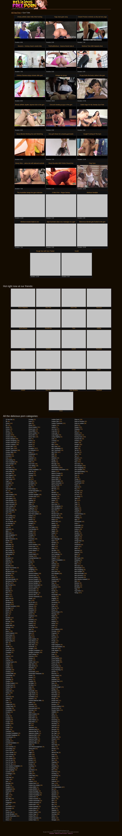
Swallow (76, 440)
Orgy (53, 562)
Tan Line (76, 452)
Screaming (54, 721)
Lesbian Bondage (33, 791)
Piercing (54, 614)
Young (76, 592)
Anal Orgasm (9, 475)
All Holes (8, 433)
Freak (30, 540)
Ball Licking (9, 550)
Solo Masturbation (56, 787)
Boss (7, 614)
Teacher (76, 458)
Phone (53, 610)
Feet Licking (32, 489)
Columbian (8, 708)
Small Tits (54, 771)
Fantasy (31, 475)
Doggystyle (9, 802)
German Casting (33, 577)
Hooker (31, 675)
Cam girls (8, 648)
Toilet (75, 504)
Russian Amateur (56, 706)
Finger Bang (32, 506)
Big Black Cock (10, 571)
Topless (76, 508)
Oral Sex (54, 556)
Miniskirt (54, 492)
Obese (53, 544)
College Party (9, 706)
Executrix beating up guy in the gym (61, 104)
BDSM (7, 540)
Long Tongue (55, 435)
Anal (7, 458)
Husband (31, 698)
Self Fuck (54, 727)
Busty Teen (9, 639)
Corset (7, 716)
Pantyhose (54, 587)
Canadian (8, 652)
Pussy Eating (55, 658)
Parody (53, 591)
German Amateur (33, 573)
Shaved (54, 739)
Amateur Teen (9, 448)
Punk (53, 654)
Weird (76, 554)
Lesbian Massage (33, 806)
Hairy (30, 637)
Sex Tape (54, 733)
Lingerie (54, 425)
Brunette (8, 621)
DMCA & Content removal (61, 833)
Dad (7, 781)
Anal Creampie (10, 464)
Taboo (76, 448)
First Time (31, 510)
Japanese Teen (33, 741)
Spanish (54, 795)
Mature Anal (55, 477)
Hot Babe (31, 683)
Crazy (7, 729)
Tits (75, 500)
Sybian (76, 446)
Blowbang (8, 602)
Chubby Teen (9, 687)
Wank (76, 548)
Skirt (53, 760)
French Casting (33, 548)
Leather (31, 777)
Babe (7, 542)
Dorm (7, 810)
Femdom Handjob (33, 494)
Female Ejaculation (34, 490)
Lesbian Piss (32, 816)
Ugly (75, 519)
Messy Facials (55, 485)
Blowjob (8, 604)
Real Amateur (55, 675)
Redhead (54, 679)
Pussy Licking (55, 662)
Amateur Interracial (11, 442)
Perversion (54, 602)
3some (7, 423)
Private (53, 641)
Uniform (76, 529)
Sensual (54, 729)
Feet (30, 487)
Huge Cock (32, 694)
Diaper (7, 793)
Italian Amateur (33, 714)
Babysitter (8, 544)
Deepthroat (9, 789)
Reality (53, 677)
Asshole (8, 525)
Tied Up (76, 487)
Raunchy (54, 673)
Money (53, 512)
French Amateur (33, 544)
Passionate (55, 594)
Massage (54, 464)
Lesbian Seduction (34, 818)
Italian (30, 712)
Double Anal (9, 812)
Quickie (54, 671)
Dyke (30, 423)
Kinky (30, 756)
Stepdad (54, 810)
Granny (31, 623)
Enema (30, 440)
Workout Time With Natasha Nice (92, 46)
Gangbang (31, 569)
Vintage (76, 539)
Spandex (54, 793)
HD (29, 635)
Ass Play (8, 519)
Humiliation (32, 696)
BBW (7, 531)
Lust (53, 442)
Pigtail (53, 616)
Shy (53, 750)
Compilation (9, 710)
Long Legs (54, 433)
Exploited (31, 458)
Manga (53, 460)
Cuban (7, 739)
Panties (54, 585)
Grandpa (31, 621)
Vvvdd (77, 251)
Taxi (75, 456)
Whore (76, 562)
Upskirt (76, 531)
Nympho (54, 542)
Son (53, 789)
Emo (30, 438)
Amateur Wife (9, 452)
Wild (75, 581)
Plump (53, 623)
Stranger (54, 820)
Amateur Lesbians (11, 444)
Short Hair (54, 745)
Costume (8, 720)
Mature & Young (56, 473)
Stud (75, 431)
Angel (7, 481)
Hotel (30, 687)
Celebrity (8, 668)
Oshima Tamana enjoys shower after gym (30, 75)
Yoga (75, 589)
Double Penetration (11, 816)
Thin (75, 477)
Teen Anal (77, 464)
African (7, 431)
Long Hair (54, 431)
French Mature (33, 550)
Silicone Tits (55, 752)
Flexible (31, 523)
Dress (7, 820)
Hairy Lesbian (32, 639)
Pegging (54, 598)
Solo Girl (54, 785)
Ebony (30, 425)
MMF (53, 454)
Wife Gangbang (78, 569)
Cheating (8, 671)
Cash (7, 658)
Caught (8, 666)
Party (53, 592)
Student (76, 433)
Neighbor (54, 527)
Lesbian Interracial (34, 802)
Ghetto (30, 598)
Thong (76, 479)
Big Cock (8, 577)
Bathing (8, 560)
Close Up (8, 696)
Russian (54, 704)
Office (53, 546)
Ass (7, 514)
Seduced (54, 725)
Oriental (54, 564)
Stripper (76, 427)
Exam (30, 452)
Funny (30, 562)
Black (7, 596)
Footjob (31, 531)
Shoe (53, 741)
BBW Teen (8, 537)
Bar (7, 556)
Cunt (7, 775)
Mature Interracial (56, 483)
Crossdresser (9, 737)
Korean (31, 764)
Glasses (31, 608)
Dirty (7, 797)
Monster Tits (55, 515)
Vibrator (76, 537)
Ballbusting (9, 554)
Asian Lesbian (9, 506)
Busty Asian (9, 635)
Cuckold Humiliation (11, 743)
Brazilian (8, 617)
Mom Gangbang (56, 506)
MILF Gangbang (56, 448)
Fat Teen (31, 485)
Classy (7, 693)
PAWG (53, 567)
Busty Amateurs (10, 633)
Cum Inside (9, 756)
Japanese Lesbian (33, 733)
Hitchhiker (31, 668)
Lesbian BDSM (33, 789)
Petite (53, 606)
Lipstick (54, 427)
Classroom (8, 691)
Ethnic (30, 446)
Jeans (30, 745)
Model (53, 500)
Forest (30, 537)
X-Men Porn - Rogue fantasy (61, 192)
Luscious (54, 440)
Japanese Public (33, 739)
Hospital (31, 681)
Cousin (7, 725)
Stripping (76, 429)
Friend (30, 552)
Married (54, 462)
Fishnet (31, 515)
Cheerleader (9, 675)
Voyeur (76, 546)
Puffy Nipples (55, 650)
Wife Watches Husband (80, 579)
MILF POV (54, 452)
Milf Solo (54, 489)
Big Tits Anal (9, 585)
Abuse (7, 427)
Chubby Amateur (10, 683)
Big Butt (8, 575)
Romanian (54, 694)
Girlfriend (31, 604)
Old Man (54, 550)
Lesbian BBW (32, 787)
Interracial (31, 706)
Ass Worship (9, 523)
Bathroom (8, 562)
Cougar (8, 721)
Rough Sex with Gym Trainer (45, 251)
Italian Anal (32, 716)
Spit (53, 800)
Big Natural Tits (10, 581)
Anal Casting (9, 460)
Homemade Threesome (35, 673)
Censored (8, 669)
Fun (30, 560)
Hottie (30, 689)
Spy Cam (54, 806)
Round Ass (54, 702)
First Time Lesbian (34, 514)
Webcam (76, 552)
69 (6, 425)
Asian (7, 492)
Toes (75, 502)
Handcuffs (31, 646)
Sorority (54, 791)
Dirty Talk (8, 798)
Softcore (54, 781)
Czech (7, 779)
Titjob (75, 498)
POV (53, 569)
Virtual (76, 542)
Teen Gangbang (78, 467)
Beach (7, 564)
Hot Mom (31, 685)
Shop (53, 743)
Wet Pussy (77, 558)
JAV (30, 723)
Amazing (8, 454)
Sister (53, 756)
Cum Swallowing (10, 768)
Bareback (8, 558)
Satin (53, 714)
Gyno (30, 633)
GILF (30, 566)
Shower (54, 748)
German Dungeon (33, 579)
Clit (6, 694)
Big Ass (8, 569)
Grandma (31, 619)
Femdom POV (32, 496)
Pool (53, 627)
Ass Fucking (9, 515)
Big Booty (8, 573)
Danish (7, 785)
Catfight (8, 664)
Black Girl (8, 598)
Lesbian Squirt (55, 419)
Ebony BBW (32, 431)
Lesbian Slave (32, 820)
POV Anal (54, 571)
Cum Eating (9, 748)
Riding (53, 689)
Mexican (54, 487)
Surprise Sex (78, 438)
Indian (30, 702)
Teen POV (77, 473)
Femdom (31, 492)
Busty (7, 631)
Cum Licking (9, 758)
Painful (53, 577)
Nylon (53, 540)
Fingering (31, 508)
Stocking (54, 814)
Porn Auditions (55, 629)
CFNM (7, 646)
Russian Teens (56, 710)
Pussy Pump (55, 666)
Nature (53, 523)
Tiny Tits (76, 492)
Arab (7, 487)
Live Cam (54, 429)
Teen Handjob (78, 469)
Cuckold (8, 741)
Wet (75, 556)
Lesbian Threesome (57, 423)
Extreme (31, 460)
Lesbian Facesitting (34, 795)
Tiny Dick (76, 490)
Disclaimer (51, 833)
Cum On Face (9, 762)
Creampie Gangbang (11, 735)
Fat (29, 479)
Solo (53, 783)
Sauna (53, 716)
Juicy (30, 754)
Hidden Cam (32, 662)
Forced (30, 533)
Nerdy (53, 529)
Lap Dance (32, 770)
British (7, 619)
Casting (8, 660)
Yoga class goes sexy (61, 17)
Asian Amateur (10, 494)
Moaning (54, 498)
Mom (53, 502)
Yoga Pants (77, 591)
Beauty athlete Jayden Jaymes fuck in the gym (29, 104)
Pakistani (54, 581)
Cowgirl (8, 727)
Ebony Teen (32, 437)
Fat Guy (31, 481)
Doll (7, 804)
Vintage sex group (61, 75)
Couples (8, 723)
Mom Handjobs (56, 508)
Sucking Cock (78, 437)
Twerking (76, 517)
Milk (53, 490)
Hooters (31, 677)
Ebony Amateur (33, 427)
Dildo (7, 795)
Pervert (54, 604)
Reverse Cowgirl (56, 687)
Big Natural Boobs (11, 579)
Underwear (77, 527)
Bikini (7, 587)
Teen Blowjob (78, 465)
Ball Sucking (9, 552)
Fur (29, 564)
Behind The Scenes (11, 567)
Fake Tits (31, 471)
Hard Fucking (32, 654)
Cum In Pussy (9, 754)
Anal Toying (9, 479)
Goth (30, 617)
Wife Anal (77, 566)
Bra (7, 616)
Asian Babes (9, 498)
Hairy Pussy (32, 643)
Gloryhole (31, 610)
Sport (53, 802)
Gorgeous (31, 616)
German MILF (32, 589)
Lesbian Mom (32, 810)
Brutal (7, 623)
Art (6, 490)
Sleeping (54, 766)
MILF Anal (54, 446)
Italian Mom (32, 721)
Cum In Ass (9, 750)
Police (53, 625)
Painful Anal (55, 579)
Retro (53, 683)
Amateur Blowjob (10, 438)
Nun (53, 535)
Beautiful (8, 566)
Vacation (76, 533)
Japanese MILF (33, 735)
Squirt (53, 808)
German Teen (32, 594)
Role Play (54, 693)
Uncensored (77, 521)
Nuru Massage (55, 539)
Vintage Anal (77, 540)
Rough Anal (55, 700)
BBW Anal (8, 533)
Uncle (76, 523)
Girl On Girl (32, 602)
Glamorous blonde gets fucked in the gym (92, 222)
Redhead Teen (55, 681)
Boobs (7, 610)
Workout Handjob (92, 192)
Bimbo (7, 589)
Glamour (31, 606)
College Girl (9, 704)
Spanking (54, 797)
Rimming (54, 691)
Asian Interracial (10, 504)
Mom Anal (54, 504)
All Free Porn (16, 13)
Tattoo (76, 454)
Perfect (53, 600)
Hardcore (31, 656)
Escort (30, 444)
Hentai (30, 660)
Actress (8, 429)
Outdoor (54, 566)
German (31, 571)
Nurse (53, 537)
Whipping (77, 560)
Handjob (31, 648)
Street (76, 425)
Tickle (76, 485)
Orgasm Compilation (57, 560)
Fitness (31, 519)
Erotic (30, 442)
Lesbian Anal (32, 783)
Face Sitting (32, 465)
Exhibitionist (32, 454)
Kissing (31, 758)
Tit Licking (77, 496)
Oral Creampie (55, 554)
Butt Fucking (9, 641)
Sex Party (54, 731)
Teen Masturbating (79, 471)
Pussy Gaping (55, 660)
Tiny (75, 489)
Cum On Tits (9, 764)
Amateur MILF (9, 446)
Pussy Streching (56, 669)
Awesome (8, 529)
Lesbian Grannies (33, 798)
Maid (53, 456)
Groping (31, 625)
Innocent (31, 704)
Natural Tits (55, 521)
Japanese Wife (33, 743)
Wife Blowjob (78, 567)
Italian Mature (32, 720)
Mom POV (54, 510)
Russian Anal (55, 708)
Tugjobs (76, 515)
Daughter (8, 787)
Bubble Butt (9, 625)
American (8, 456)
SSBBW (54, 712)
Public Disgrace (56, 644)
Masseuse (54, 465)
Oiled (53, 548)
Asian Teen (9, 512)
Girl (30, 600)
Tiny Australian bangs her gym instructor (29, 192)
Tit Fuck (76, 494)
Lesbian (31, 781)
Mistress (54, 496)
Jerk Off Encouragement (35, 746)
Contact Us (70, 833)
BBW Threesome (10, 539)
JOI (30, 725)
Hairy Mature (32, 641)
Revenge (54, 685)
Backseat (8, 548)
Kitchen (31, 760)
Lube (53, 438)
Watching (77, 550)
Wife (75, 564)
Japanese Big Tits (33, 731)
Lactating (31, 766)
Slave (53, 764)
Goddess (31, 612)
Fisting (30, 517)
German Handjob (33, 583)
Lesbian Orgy (32, 814)
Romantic (54, 696)
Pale (53, 583)
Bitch (7, 592)
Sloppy (53, 768)
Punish (53, 652)
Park (53, 589)
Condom (8, 712)
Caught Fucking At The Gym (92, 134)
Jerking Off (32, 748)
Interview (31, 710)
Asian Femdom (10, 502)
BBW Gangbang (10, 535)
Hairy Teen (31, 644)
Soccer (53, 777)
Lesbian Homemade (34, 800)
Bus (7, 629)
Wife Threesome (78, 577)
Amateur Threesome (11, 450)
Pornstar (54, 631)
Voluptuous (77, 544)
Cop (7, 714)
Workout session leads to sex (30, 222)
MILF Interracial (56, 450)
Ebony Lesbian (33, 433)
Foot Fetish (32, 527)
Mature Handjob (56, 481)
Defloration (9, 791)
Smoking (54, 773)
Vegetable (77, 535)
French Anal (32, 546)
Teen (75, 462)
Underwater (77, 525)
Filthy (30, 504)
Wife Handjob (78, 571)
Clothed (8, 698)
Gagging (31, 567)
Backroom (8, 546)
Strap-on (76, 419)
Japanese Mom (33, 737)
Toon (75, 506)
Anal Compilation (10, 462)
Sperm (53, 798)
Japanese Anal (33, 729)
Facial (30, 467)
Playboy (54, 621)
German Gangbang (34, 581)
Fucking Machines (33, 558)
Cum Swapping (10, 770)
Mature (53, 471)
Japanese (31, 727)
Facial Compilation (34, 469)
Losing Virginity (56, 437)
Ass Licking (9, 517)
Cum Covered (9, 746)
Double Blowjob (10, 814)
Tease (76, 460)
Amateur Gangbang (11, 440)
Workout (76, 583)
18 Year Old (9, 419)
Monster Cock (55, 514)
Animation (8, 483)
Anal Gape (8, 473)
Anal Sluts (8, 477)
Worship (76, 585)
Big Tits (8, 583)
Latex (30, 771)
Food (30, 525)
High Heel (31, 664)
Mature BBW (55, 479)
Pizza (53, 619)
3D (6, 421)
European (31, 448)
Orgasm (54, 558)
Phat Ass (54, 608)
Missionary (54, 494)
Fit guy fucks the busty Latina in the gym (92, 75)
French (30, 542)
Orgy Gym (92, 163)
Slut (53, 770)
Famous (31, 473)
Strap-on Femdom (79, 421)
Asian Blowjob (9, 500)
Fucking (31, 556)
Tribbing (76, 510)
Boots (7, 612)
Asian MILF (9, 508)
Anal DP (8, 465)
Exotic (30, 456)
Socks (53, 779)
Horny (30, 679)
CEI (7, 644)
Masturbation (55, 467)
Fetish (30, 498)
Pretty (53, 635)
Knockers (31, 762)
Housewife (31, 691)
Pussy (53, 656)
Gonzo (30, 614)
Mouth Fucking (56, 517)
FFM (30, 462)
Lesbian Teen (55, 421)
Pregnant (54, 633)
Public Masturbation (57, 646)
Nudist (53, 533)
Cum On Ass (9, 760)
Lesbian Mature (33, 808)
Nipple (53, 531)
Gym (30, 629)
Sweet (76, 442)
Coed (7, 702)
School (53, 718)
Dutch (30, 421)
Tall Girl (76, 450)
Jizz (30, 750)
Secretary (54, 723)
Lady (30, 768)
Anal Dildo (8, 467)
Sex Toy (54, 735)
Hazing (30, 658)
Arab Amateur (9, 489)
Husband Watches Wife (35, 700)
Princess (54, 637)
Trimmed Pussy (78, 514)
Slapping (54, 762)
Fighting (31, 500)
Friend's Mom (32, 554)
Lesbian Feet (32, 797)
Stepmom (54, 812)
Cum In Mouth (9, 752)
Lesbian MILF (32, 804)
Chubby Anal (9, 685)
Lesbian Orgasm (33, 812)
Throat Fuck (77, 483)
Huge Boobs (32, 693)
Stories (53, 818)
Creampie (8, 731)
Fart (30, 477)
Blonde (7, 600)
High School (32, 666)
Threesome (77, 481)
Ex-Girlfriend (32, 450)
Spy (53, 804)
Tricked (76, 512)
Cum (7, 745)
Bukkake (8, 627)
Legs (30, 779)
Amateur (8, 435)
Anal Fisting (9, 471)
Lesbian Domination (34, 793)
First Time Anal (33, 512)
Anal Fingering (9, 469)
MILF (53, 444)
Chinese (8, 677)
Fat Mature (32, 483)
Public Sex (54, 648)
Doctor (7, 800)
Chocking (8, 679)
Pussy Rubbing (56, 668)
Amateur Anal (9, 437)
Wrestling (77, 587)
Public (53, 643)
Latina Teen (32, 775)
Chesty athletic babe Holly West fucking (29, 17)
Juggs (30, 752)
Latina (30, 773)
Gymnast (31, 631)
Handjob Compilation (34, 650)
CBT (7, 643)
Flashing (31, 521)
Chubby (8, 681)
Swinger (76, 444)
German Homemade (34, 585)
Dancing (8, 783)
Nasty (53, 519)
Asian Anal (8, 496)
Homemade (32, 671)
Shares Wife (55, 737)
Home (30, 669)
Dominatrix (8, 808)
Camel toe (8, 650)
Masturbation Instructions (58, 469)
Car (7, 654)
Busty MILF (9, 637)
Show (53, 746)
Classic (8, 689)
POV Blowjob (55, 573)
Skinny (53, 758)
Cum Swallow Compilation (13, 766)
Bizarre (8, 594)
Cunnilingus (9, 773)
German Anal (32, 575)
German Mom (32, 591)
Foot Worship (32, 529)
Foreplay (31, 535)
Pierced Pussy (55, 612)
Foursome (31, 539)
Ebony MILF (32, 435)
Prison (53, 639)
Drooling (31, 419)
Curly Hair (8, 777)
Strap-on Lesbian (79, 423)
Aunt (7, 527)
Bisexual (8, 591)
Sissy (53, 754)
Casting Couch (10, 662)
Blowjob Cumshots (11, 606)
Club (7, 700)
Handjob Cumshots (34, 652)
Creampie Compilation (12, 733)
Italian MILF (32, 718)
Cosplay (8, 718)
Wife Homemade (79, 573)
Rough (53, 698)
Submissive (77, 435)
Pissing (54, 617)
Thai (75, 475)
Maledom (54, 458)
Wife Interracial (78, 575)
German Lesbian (33, 587)
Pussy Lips (54, 664)
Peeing (53, 596)
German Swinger (33, 592)
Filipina (30, 502)
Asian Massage (10, 510)
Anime (7, 485)
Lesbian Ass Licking (34, 785)
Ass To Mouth (9, 521)
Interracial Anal (33, 708)
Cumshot (8, 771)
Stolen (53, 816)
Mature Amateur (56, 475)
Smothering (55, 775)
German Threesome (34, 596)
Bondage (8, 608)
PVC (53, 575)
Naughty (54, 525)
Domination (9, 806)
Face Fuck (31, 464)
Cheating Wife (9, 673)
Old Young (54, 552)
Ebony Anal (32, 429)
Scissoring (54, 720)
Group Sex (31, 627)
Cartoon (8, 656)
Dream (7, 818)
